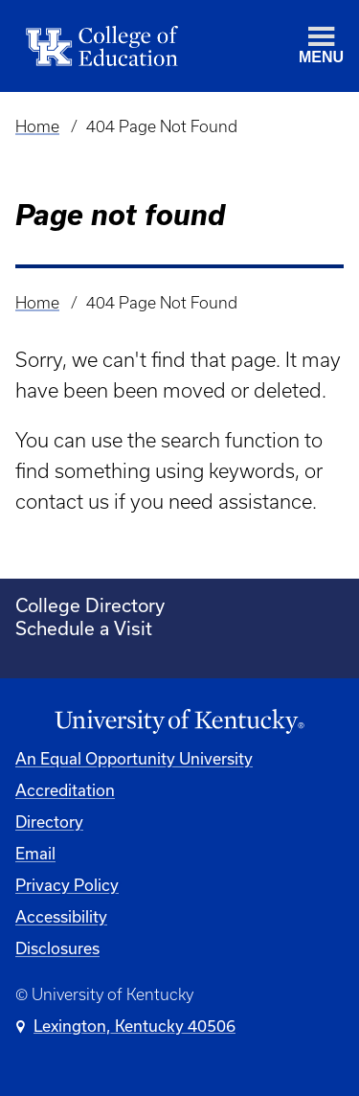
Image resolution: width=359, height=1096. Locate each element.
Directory (49, 821)
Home (37, 126)
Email (35, 853)
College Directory (90, 605)
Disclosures (57, 948)
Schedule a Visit (83, 628)
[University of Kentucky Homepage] (179, 722)
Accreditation (65, 790)
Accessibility (61, 916)
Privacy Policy (67, 885)
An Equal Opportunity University (134, 758)
